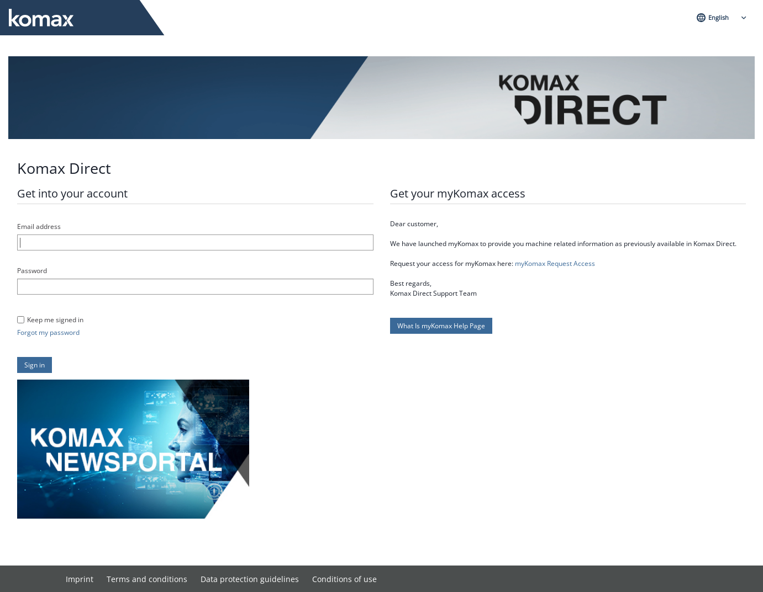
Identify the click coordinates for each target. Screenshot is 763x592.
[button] (34, 365)
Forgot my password (48, 332)
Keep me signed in (55, 319)
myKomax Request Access (555, 263)
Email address (39, 226)
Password (32, 270)
